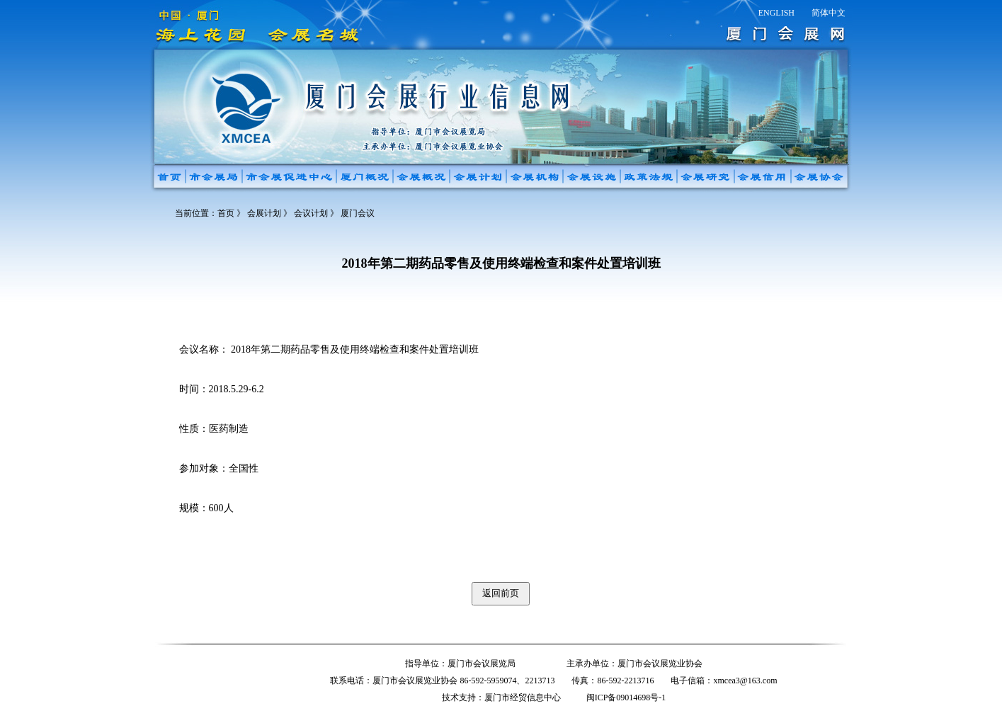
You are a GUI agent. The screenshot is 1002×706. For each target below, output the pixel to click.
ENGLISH (776, 13)
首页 (225, 213)
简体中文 (829, 13)
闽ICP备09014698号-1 (626, 697)
